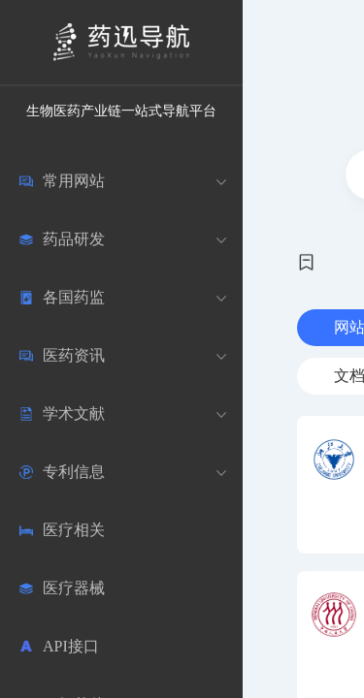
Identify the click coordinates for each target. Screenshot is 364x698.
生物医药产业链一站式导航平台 (121, 111)
